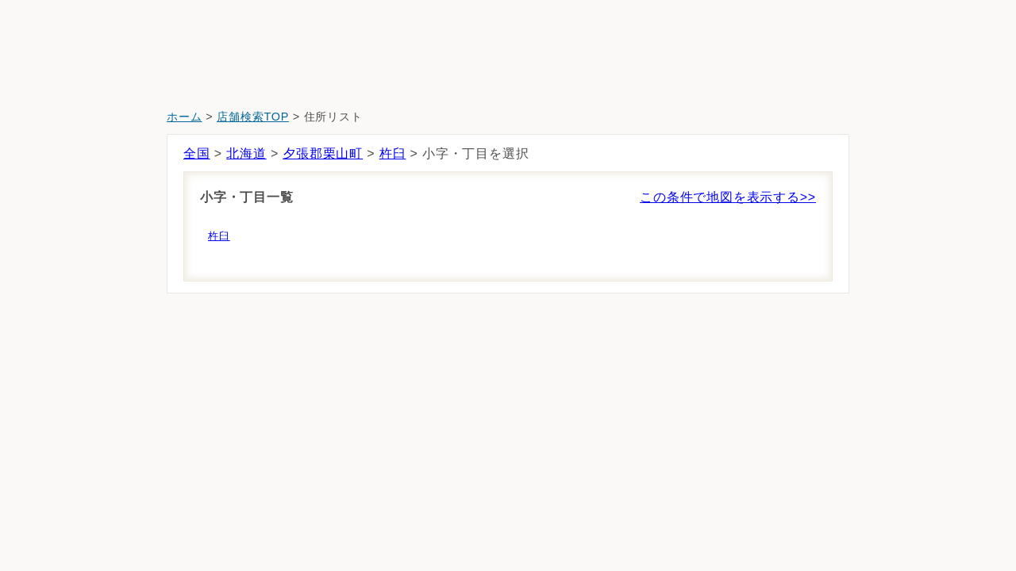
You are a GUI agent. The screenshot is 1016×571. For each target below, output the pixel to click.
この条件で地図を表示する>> (728, 197)
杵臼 (392, 153)
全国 (196, 153)
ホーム (184, 116)
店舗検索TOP (253, 116)
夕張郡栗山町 (323, 153)
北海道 (246, 153)
